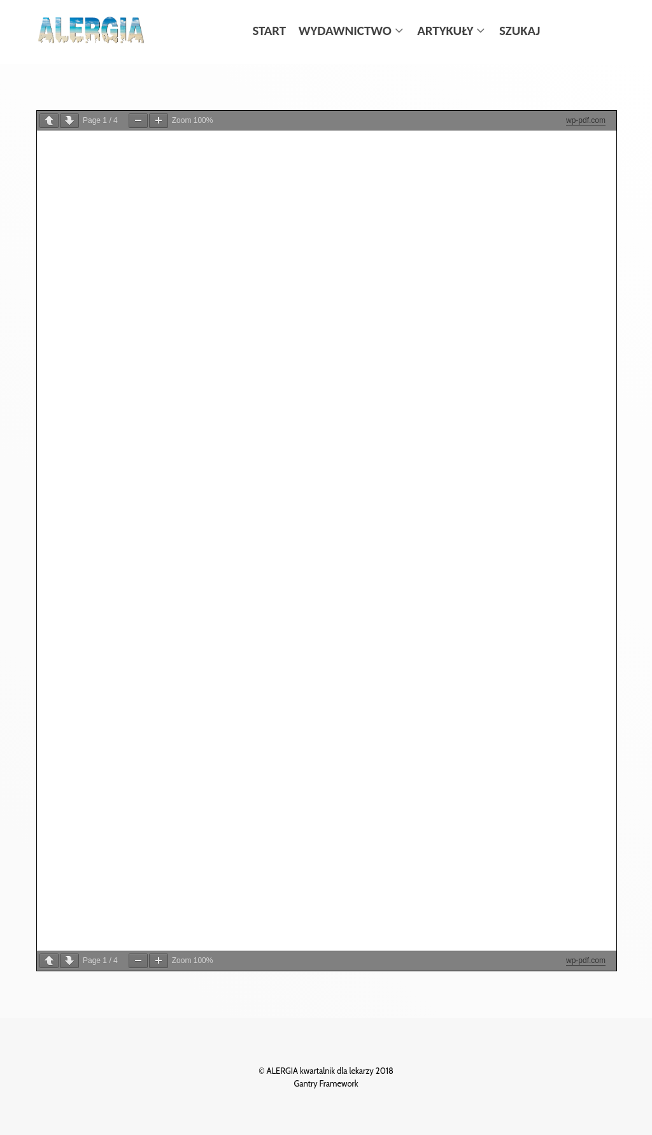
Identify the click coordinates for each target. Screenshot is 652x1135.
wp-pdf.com (586, 120)
